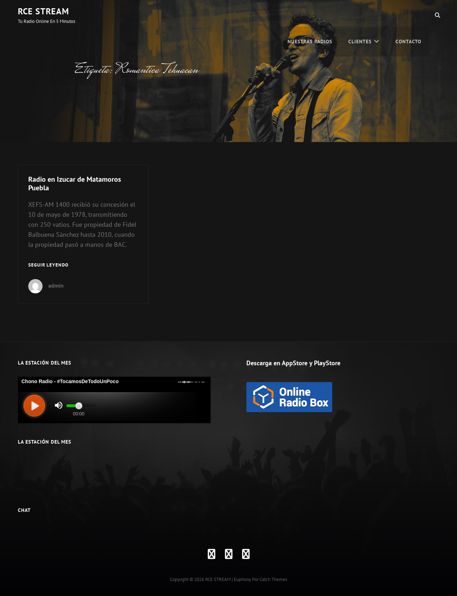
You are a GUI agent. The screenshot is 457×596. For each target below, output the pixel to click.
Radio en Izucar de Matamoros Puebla (74, 183)
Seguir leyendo (48, 265)
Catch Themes (273, 579)
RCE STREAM (43, 11)
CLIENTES (360, 15)
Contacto (408, 15)
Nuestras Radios (310, 15)
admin (56, 285)
